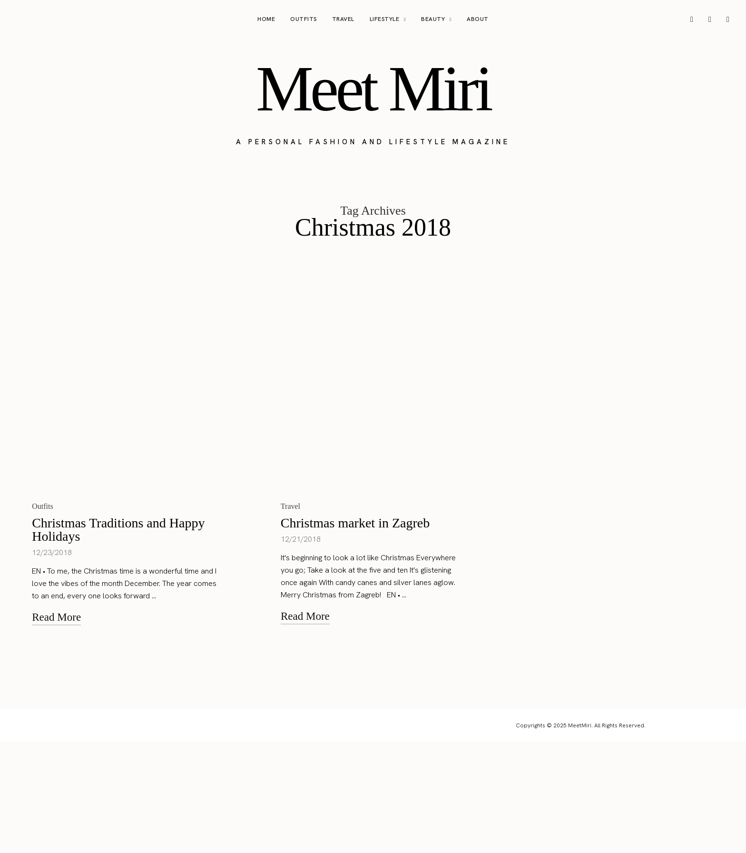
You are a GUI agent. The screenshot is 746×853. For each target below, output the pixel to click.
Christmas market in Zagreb (355, 634)
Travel (343, 19)
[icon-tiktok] (727, 19)
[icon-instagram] (691, 19)
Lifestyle (385, 19)
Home (266, 19)
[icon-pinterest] (709, 19)
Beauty (433, 19)
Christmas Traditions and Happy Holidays (118, 641)
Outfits (303, 19)
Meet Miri (373, 88)
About (478, 19)
